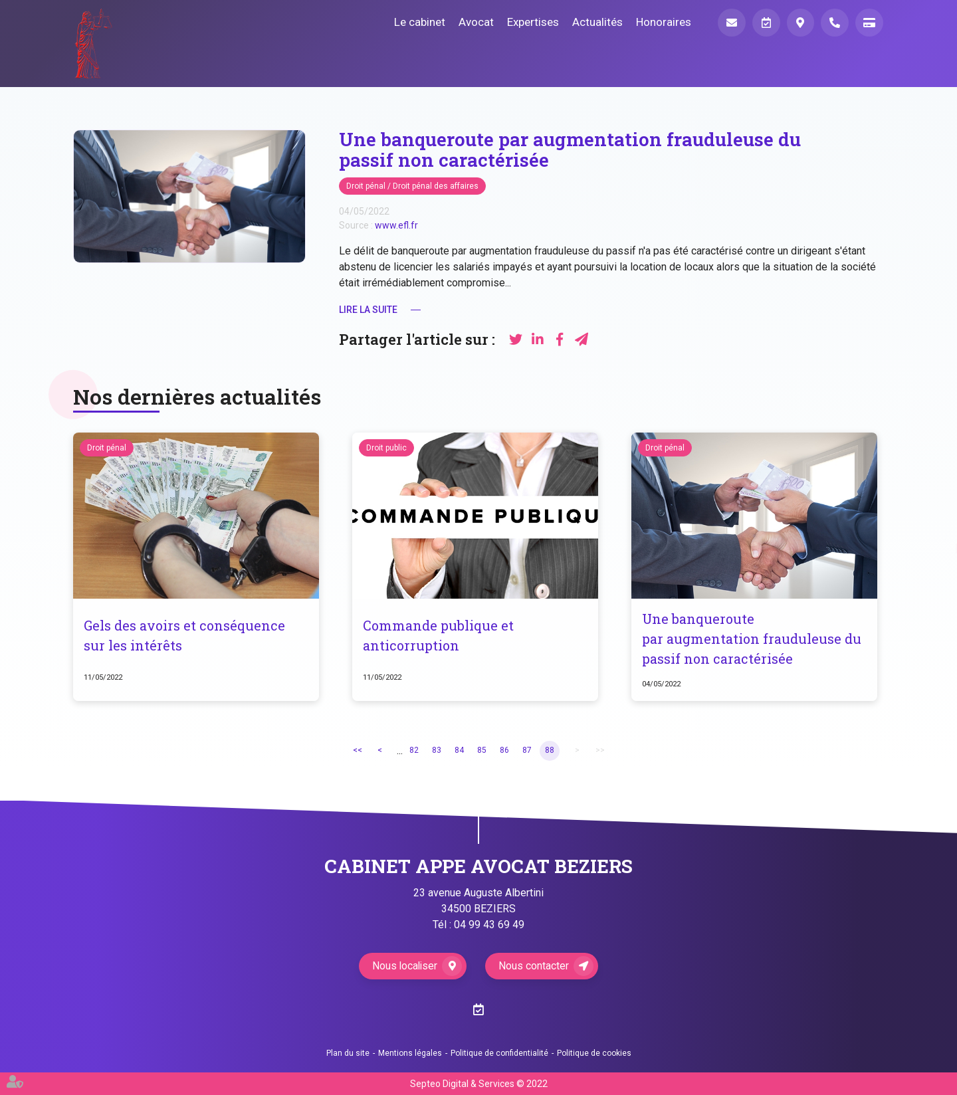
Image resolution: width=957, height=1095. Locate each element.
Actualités (597, 22)
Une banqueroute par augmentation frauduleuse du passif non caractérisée (752, 639)
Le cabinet (419, 22)
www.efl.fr (396, 225)
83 (436, 750)
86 (504, 750)
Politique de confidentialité (499, 1053)
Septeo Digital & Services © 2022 (479, 1083)
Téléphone (835, 23)
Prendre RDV (766, 23)
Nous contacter (535, 965)
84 (459, 750)
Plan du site (348, 1053)
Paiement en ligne (869, 23)
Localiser (800, 23)
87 (527, 750)
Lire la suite (368, 309)
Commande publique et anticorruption (438, 635)
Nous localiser (405, 965)
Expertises (532, 22)
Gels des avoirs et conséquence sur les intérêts (184, 635)
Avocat (475, 22)
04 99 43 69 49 (489, 924)
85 (481, 750)
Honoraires (663, 22)
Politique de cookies (594, 1053)
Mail (731, 23)
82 (414, 750)
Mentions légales (410, 1053)
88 (549, 750)
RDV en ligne (930, 547)
